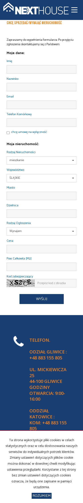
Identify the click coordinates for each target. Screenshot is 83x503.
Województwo (15, 170)
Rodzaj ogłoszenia (19, 223)
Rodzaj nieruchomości (21, 152)
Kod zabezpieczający (20, 277)
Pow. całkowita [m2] (19, 259)
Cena (10, 241)
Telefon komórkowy (19, 114)
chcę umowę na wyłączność (29, 132)
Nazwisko (12, 79)
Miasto (11, 188)
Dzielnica (12, 205)
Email (10, 97)
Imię (9, 61)
